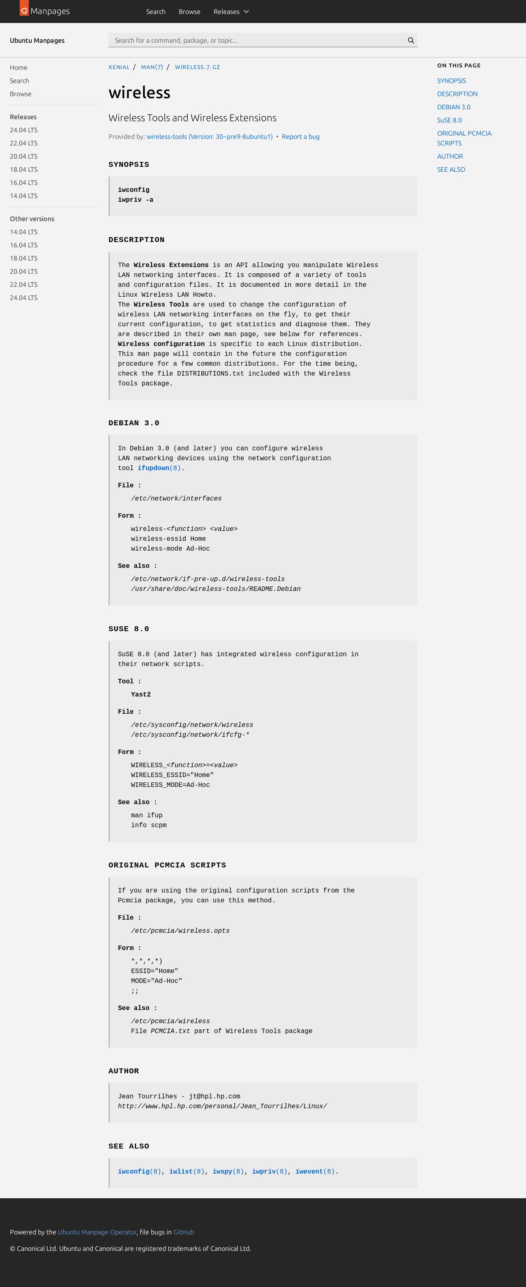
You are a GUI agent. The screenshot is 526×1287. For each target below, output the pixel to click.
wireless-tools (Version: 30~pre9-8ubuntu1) (210, 136)
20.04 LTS (23, 156)
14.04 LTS (23, 195)
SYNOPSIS (451, 80)
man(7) (152, 66)
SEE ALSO (451, 169)
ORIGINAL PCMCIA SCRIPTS (464, 138)
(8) (159, 468)
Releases (227, 11)
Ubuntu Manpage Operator (97, 1232)
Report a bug (301, 136)
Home (19, 67)
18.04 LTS (23, 169)
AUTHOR (450, 156)
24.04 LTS (23, 130)
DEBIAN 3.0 (454, 107)
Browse (190, 11)
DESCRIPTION (457, 93)
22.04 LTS (23, 143)
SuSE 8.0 (449, 120)
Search (156, 11)
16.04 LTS (23, 182)
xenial (119, 66)
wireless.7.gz (197, 66)
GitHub (183, 1232)
